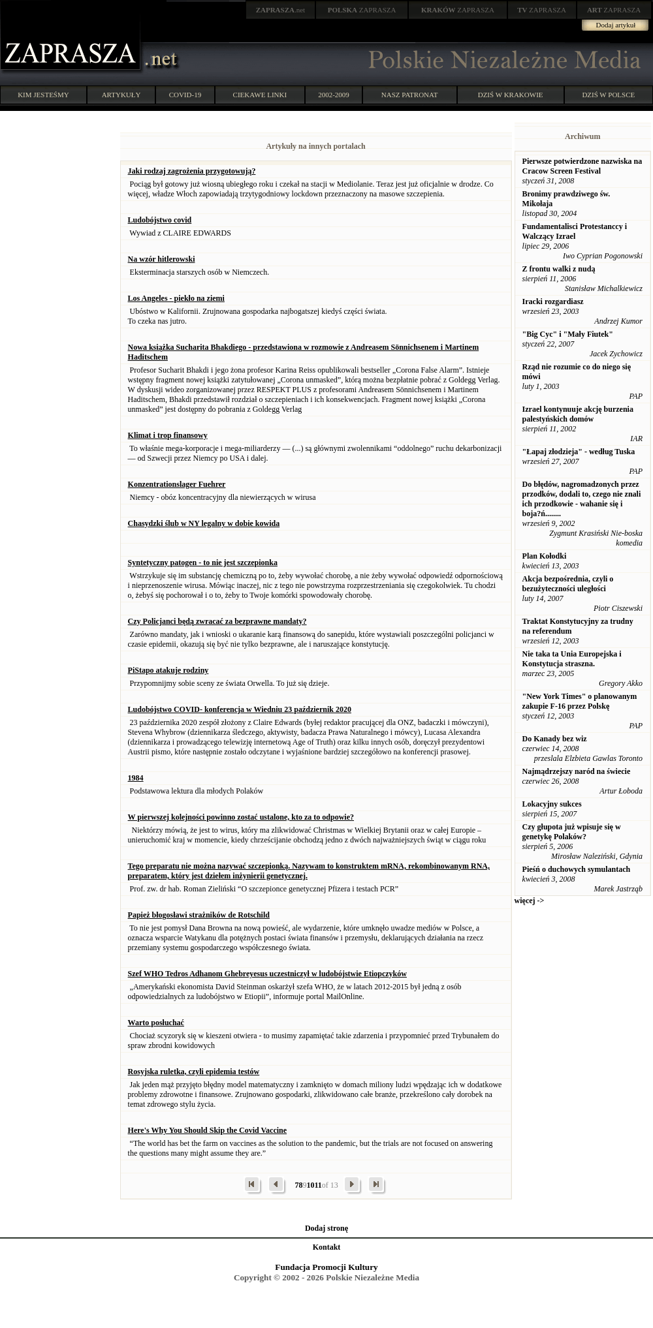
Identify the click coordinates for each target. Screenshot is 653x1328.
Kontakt (327, 1247)
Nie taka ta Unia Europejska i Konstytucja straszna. (572, 658)
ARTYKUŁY (121, 95)
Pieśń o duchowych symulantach (576, 869)
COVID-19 (185, 95)
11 (317, 1185)
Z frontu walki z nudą (559, 268)
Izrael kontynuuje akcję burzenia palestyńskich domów (577, 414)
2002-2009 (333, 95)
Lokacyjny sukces (552, 804)
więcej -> (530, 900)
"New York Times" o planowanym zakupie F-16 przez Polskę (579, 701)
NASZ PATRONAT (409, 95)
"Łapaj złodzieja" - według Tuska (578, 451)
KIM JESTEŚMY (43, 95)
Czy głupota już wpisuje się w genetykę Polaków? (571, 831)
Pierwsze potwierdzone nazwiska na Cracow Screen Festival (582, 166)
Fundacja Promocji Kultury (326, 1267)
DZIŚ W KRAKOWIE (510, 95)
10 (310, 1185)
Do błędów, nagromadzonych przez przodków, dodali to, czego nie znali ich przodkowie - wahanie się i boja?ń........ (581, 499)
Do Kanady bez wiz (554, 738)
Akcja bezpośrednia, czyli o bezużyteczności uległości (568, 583)
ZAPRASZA (362, 10)
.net (281, 10)
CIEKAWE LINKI (260, 95)
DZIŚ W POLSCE (608, 95)
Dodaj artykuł (616, 25)
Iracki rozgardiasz (553, 301)
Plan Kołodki (544, 556)
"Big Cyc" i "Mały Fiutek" (567, 334)
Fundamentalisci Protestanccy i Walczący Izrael (574, 231)
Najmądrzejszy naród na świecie (576, 771)
